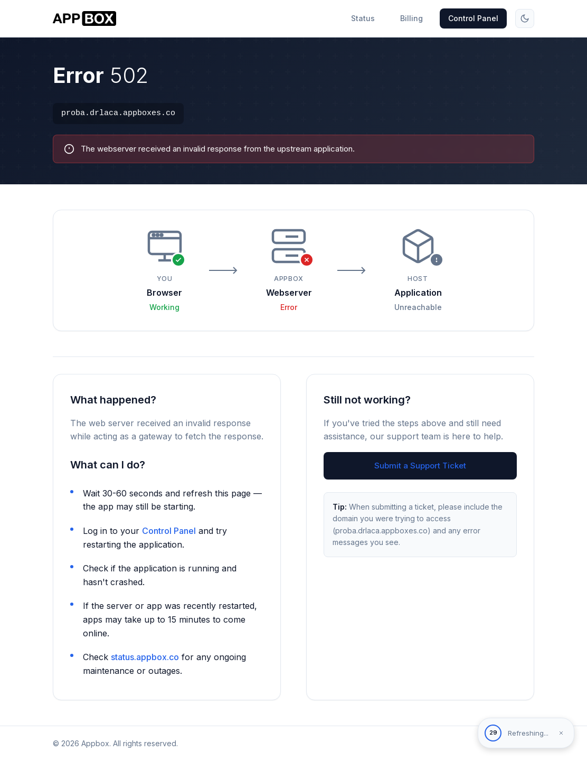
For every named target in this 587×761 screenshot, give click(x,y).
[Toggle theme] (524, 18)
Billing (411, 18)
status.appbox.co (145, 657)
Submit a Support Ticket (420, 466)
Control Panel (473, 18)
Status (363, 18)
